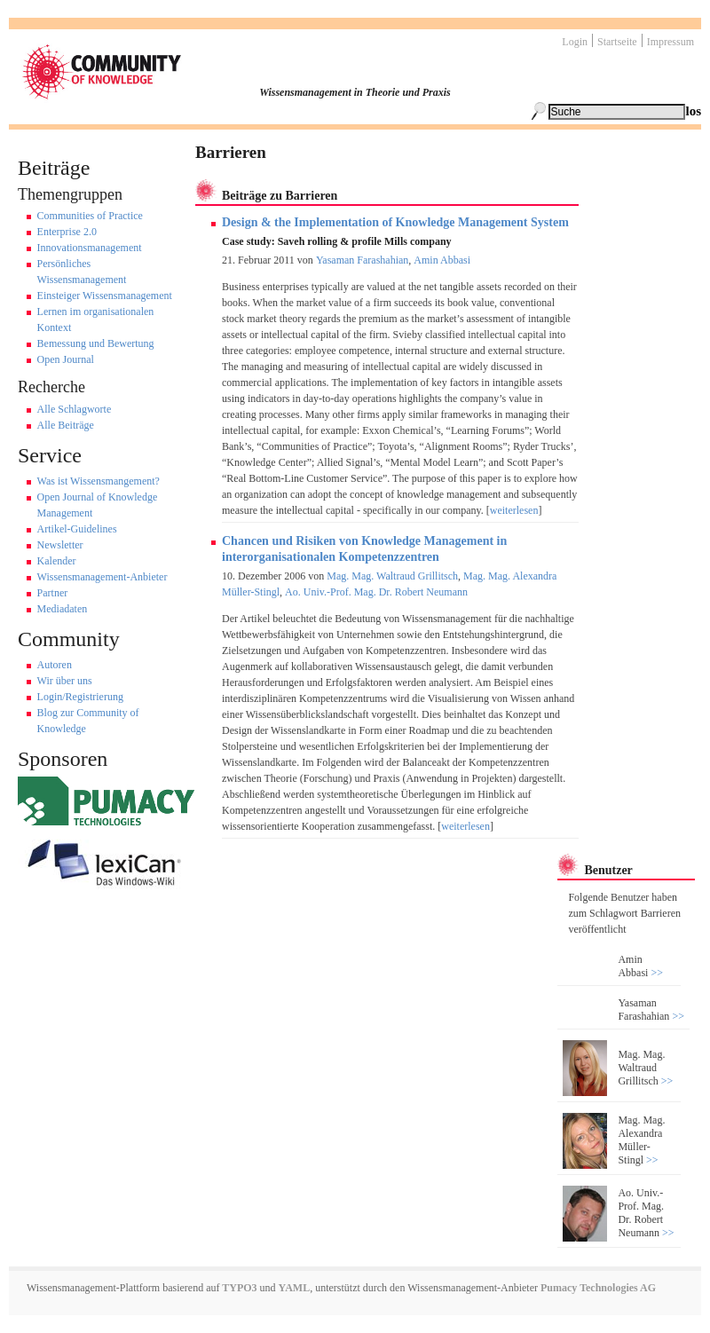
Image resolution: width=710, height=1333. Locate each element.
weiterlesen (514, 510)
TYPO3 (237, 1288)
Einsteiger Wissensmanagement (104, 295)
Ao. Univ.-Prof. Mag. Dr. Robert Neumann (376, 592)
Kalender (56, 561)
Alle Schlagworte (74, 409)
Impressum (670, 41)
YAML (295, 1288)
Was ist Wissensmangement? (98, 481)
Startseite (617, 41)
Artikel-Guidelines (77, 529)
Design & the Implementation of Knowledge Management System (395, 222)
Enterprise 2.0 (67, 231)
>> (655, 972)
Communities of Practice (90, 215)
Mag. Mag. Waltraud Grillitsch (392, 576)
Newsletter (60, 545)
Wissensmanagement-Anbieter (102, 577)
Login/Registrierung (80, 696)
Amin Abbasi (442, 260)
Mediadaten (62, 609)
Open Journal (65, 359)
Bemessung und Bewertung (95, 343)
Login (575, 41)
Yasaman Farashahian (362, 260)
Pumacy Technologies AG (598, 1288)
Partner (52, 593)
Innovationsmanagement (89, 247)
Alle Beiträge (65, 425)
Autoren (54, 665)
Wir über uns (64, 680)
